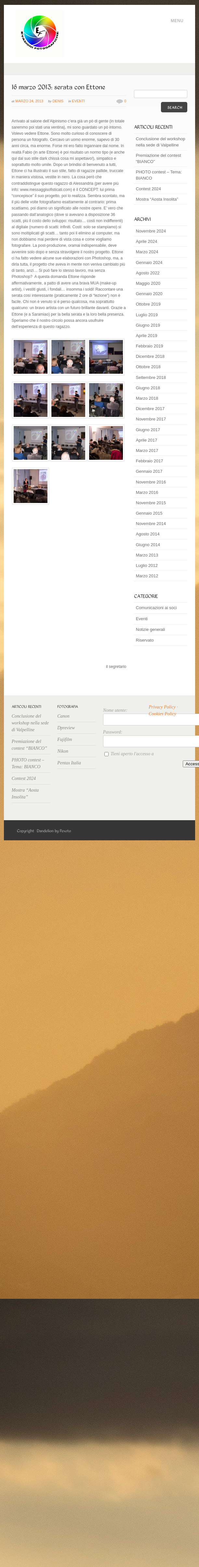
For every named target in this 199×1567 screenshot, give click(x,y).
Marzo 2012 (147, 575)
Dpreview (66, 727)
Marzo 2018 (147, 398)
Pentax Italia (69, 762)
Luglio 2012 (147, 565)
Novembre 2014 (151, 523)
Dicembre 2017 (150, 408)
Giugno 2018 (148, 387)
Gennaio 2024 (149, 262)
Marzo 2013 (147, 555)
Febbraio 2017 (149, 460)
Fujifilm (64, 739)
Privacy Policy (162, 707)
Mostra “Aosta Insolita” (157, 199)
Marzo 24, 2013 (29, 101)
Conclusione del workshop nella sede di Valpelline (160, 141)
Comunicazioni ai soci (156, 607)
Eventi (78, 101)
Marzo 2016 (147, 492)
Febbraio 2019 (149, 346)
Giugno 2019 (148, 325)
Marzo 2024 (147, 251)
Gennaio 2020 (149, 293)
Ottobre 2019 (148, 304)
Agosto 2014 (148, 534)
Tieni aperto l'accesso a (132, 753)
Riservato (145, 640)
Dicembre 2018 (150, 356)
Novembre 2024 (151, 231)
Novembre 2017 (151, 419)
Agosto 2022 (148, 272)
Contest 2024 (148, 188)
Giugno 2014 (148, 544)
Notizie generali (150, 629)
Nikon (62, 751)
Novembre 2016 (151, 482)
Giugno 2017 (148, 429)
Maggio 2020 (148, 283)
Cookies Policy (162, 713)
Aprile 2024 (146, 241)
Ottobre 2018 (148, 366)
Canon (63, 716)
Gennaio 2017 (149, 471)
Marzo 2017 (147, 450)
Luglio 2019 (147, 314)
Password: (112, 732)
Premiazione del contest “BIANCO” (158, 158)
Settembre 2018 (151, 377)
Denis (57, 101)
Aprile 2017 (146, 440)
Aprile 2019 (146, 335)
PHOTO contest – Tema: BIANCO (159, 175)
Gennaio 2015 (149, 513)
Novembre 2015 (151, 502)
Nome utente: (115, 710)
